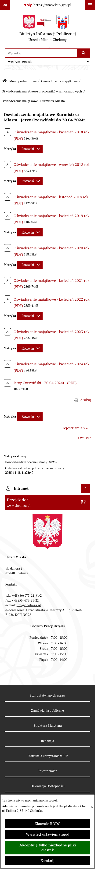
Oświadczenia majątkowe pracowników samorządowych (42, 91)
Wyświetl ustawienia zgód (47, 834)
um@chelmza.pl (29, 605)
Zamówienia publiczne (47, 710)
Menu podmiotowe (23, 81)
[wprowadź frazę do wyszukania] (41, 53)
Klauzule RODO (48, 823)
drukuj (85, 400)
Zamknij (47, 860)
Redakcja (47, 741)
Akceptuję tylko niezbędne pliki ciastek (47, 848)
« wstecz (84, 437)
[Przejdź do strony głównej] (47, 29)
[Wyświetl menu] (90, 5)
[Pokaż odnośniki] (5, 5)
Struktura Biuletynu (47, 725)
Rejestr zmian (47, 771)
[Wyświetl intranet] (85, 488)
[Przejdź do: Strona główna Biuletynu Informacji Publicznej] (4, 81)
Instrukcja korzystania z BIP (48, 756)
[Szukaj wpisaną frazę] (83, 53)
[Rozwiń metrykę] (30, 149)
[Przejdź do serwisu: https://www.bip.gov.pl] (47, 5)
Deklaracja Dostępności (48, 786)
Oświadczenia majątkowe (59, 81)
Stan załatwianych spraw (47, 695)
